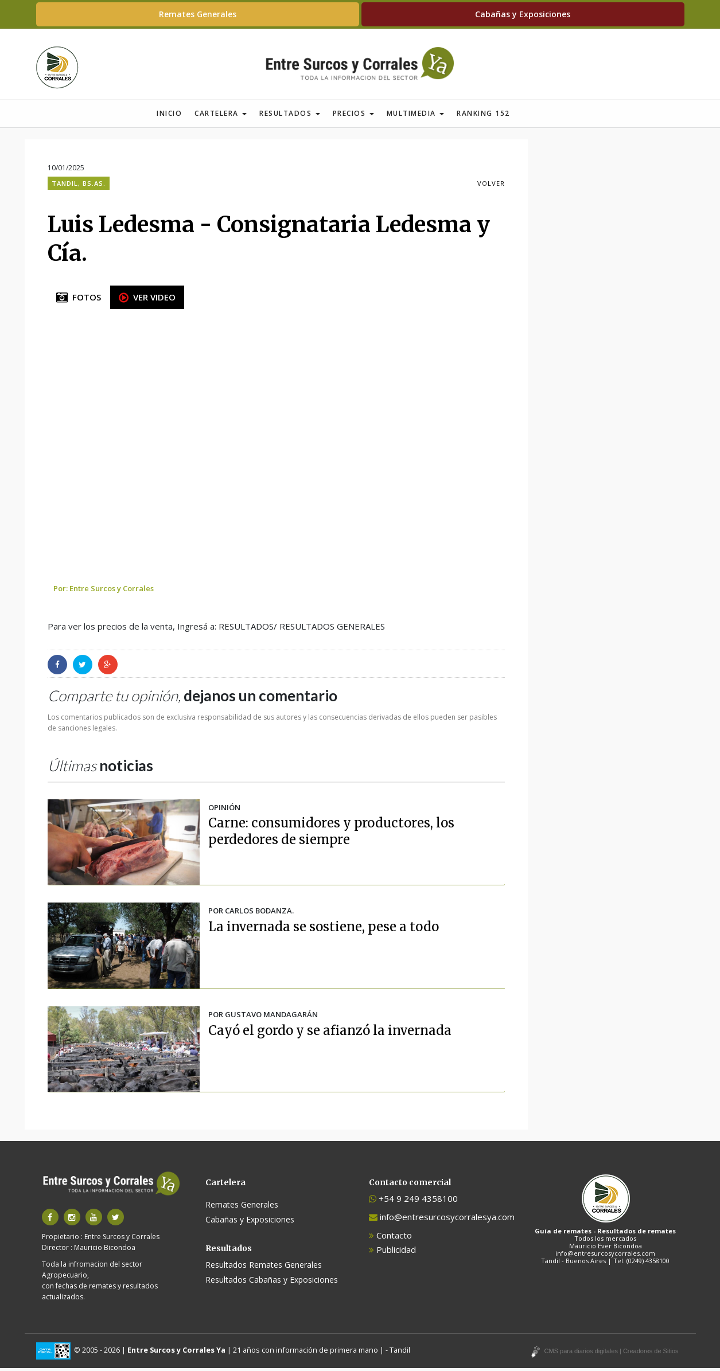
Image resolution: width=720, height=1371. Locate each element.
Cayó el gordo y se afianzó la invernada (330, 1033)
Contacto (390, 1238)
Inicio (169, 116)
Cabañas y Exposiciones (522, 14)
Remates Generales (197, 14)
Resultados (289, 116)
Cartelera (220, 116)
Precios (353, 116)
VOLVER (491, 186)
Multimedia (416, 116)
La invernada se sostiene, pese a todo (323, 929)
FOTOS (78, 300)
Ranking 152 (483, 116)
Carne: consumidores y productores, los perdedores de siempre (331, 834)
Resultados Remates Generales (263, 1267)
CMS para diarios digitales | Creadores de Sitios (611, 1353)
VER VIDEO (147, 300)
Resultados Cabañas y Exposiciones (271, 1282)
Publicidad (392, 1252)
